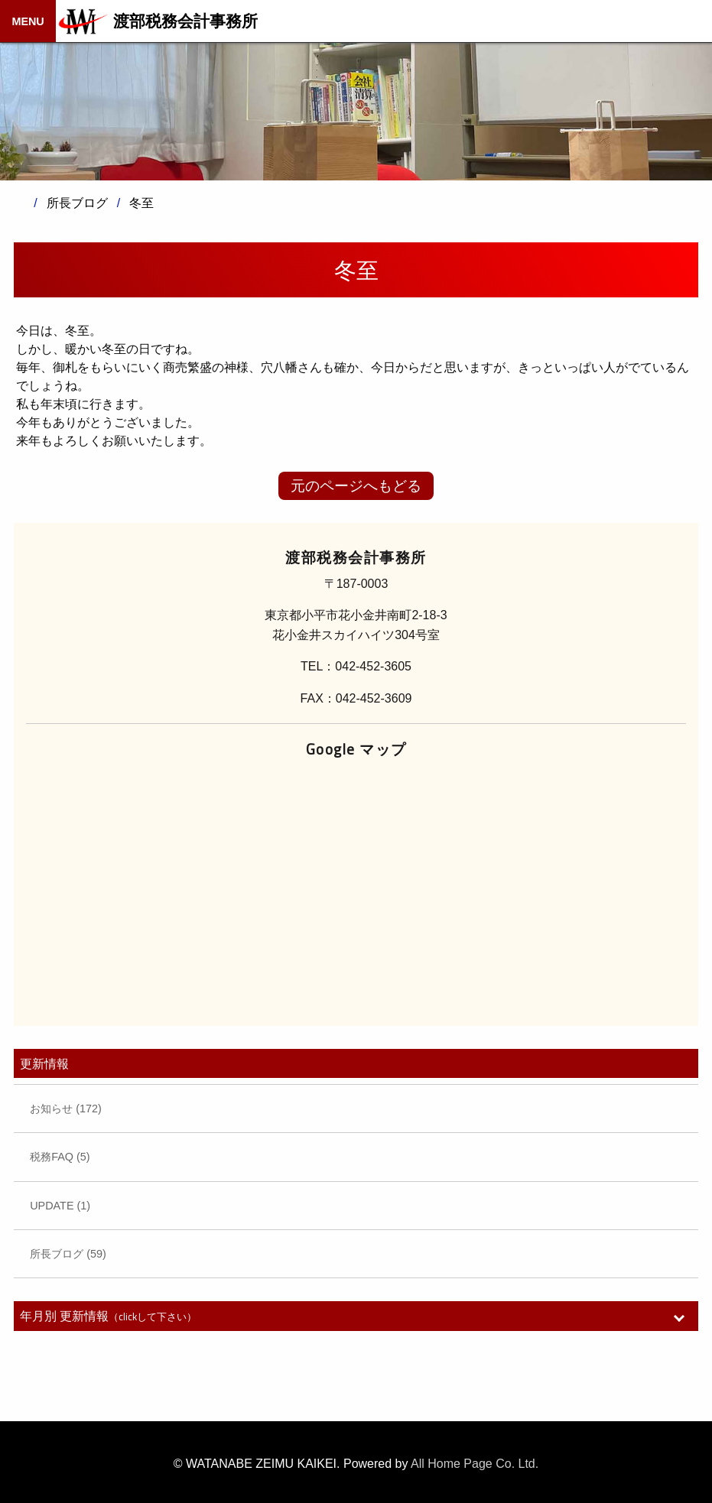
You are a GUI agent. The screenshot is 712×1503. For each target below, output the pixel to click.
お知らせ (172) (66, 1108)
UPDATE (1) (60, 1205)
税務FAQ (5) (59, 1157)
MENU (27, 21)
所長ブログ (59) (68, 1254)
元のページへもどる (356, 486)
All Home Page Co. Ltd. (474, 1463)
